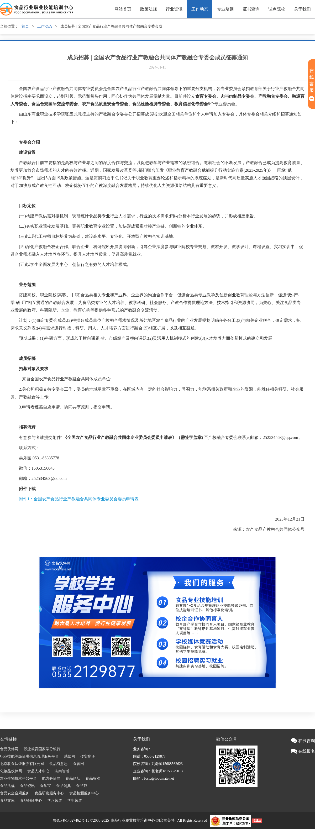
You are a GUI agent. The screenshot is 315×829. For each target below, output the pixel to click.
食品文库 (7, 800)
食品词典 (63, 786)
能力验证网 (51, 778)
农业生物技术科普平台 (18, 778)
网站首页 (122, 9)
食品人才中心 (38, 771)
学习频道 (54, 800)
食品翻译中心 (31, 800)
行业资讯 (174, 9)
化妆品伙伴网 (11, 771)
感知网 (69, 756)
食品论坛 (73, 778)
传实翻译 (87, 756)
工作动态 (199, 9)
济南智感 (62, 771)
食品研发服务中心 (49, 793)
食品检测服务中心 (84, 793)
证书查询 (251, 9)
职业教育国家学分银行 (42, 749)
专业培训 (225, 9)
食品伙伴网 (9, 749)
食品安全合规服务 (14, 793)
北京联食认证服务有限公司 (22, 764)
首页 (25, 26)
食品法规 (7, 786)
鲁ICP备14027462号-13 (71, 820)
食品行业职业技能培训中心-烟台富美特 (143, 820)
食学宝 (45, 786)
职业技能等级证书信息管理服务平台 (29, 756)
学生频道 (74, 800)
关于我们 (302, 9)
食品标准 (93, 778)
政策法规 (148, 9)
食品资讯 (27, 786)
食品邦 (81, 786)
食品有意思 (58, 764)
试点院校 (276, 9)
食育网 (78, 764)
